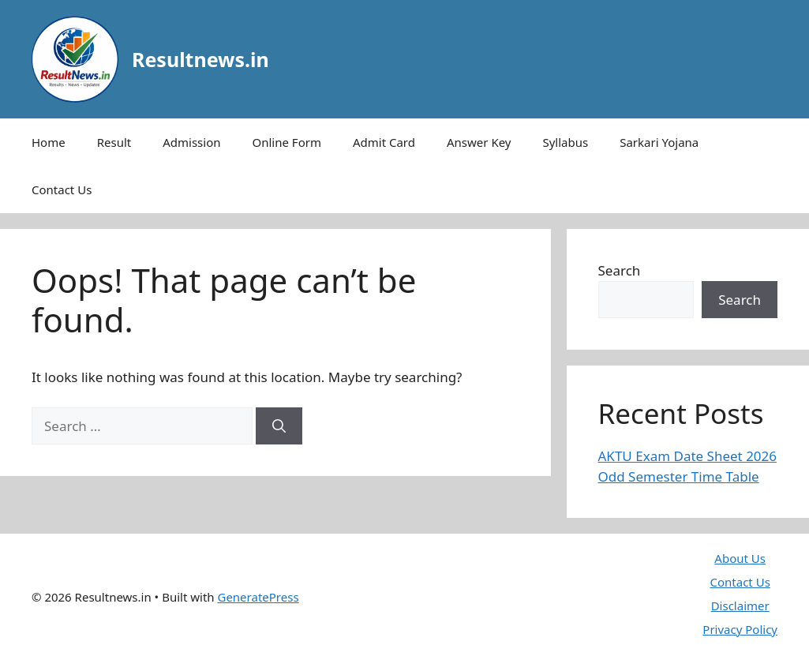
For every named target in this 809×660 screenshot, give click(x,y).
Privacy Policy (739, 629)
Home (49, 142)
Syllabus (565, 142)
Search (619, 270)
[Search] (279, 426)
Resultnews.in (200, 59)
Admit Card (384, 142)
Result (114, 142)
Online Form (287, 142)
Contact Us (62, 189)
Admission (191, 142)
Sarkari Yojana (659, 142)
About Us (740, 558)
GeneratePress (257, 597)
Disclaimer (740, 605)
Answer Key (479, 142)
